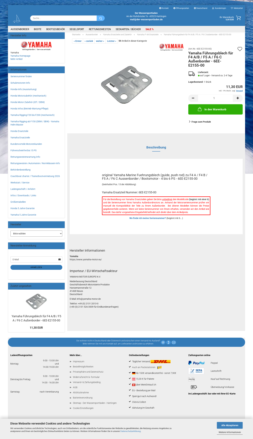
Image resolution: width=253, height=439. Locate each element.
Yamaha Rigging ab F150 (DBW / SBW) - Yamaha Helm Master (34, 125)
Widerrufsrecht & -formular (86, 379)
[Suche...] (101, 18)
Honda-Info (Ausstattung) (23, 91)
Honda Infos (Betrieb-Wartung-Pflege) (29, 110)
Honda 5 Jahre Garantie (22, 210)
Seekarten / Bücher (128, 29)
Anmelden (36, 269)
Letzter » (111, 43)
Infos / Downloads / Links (23, 197)
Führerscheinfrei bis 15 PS (23, 152)
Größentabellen (18, 204)
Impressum (78, 363)
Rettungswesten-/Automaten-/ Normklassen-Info (35, 165)
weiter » (100, 43)
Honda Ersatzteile (19, 133)
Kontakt (164, 8)
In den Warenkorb (211, 110)
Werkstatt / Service (19, 184)
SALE (149, 29)
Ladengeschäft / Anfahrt (22, 191)
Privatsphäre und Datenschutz (88, 373)
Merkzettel (237, 8)
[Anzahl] (215, 100)
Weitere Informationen (230, 432)
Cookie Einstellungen (83, 410)
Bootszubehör (55, 29)
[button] (193, 100)
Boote (37, 29)
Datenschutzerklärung (130, 431)
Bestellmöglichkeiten (83, 368)
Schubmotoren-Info (20, 84)
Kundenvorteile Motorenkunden (26, 146)
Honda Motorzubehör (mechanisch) (28, 97)
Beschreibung (156, 149)
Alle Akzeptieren (229, 425)
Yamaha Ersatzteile (20, 139)
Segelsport (77, 29)
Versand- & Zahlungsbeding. (87, 384)
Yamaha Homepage (20, 57)
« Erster (77, 43)
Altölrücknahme (81, 394)
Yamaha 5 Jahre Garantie (23, 216)
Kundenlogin (219, 8)
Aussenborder (20, 29)
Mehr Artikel (16, 61)
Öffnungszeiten (181, 8)
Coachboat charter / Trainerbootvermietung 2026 (35, 178)
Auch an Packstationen (147, 369)
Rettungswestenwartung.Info (25, 158)
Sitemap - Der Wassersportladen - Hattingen (95, 404)
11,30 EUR (36, 329)
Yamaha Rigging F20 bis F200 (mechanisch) (32, 117)
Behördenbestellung (20, 171)
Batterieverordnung (82, 399)
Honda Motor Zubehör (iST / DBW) (27, 104)
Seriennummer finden (21, 78)
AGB (75, 389)
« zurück (89, 43)
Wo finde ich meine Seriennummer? (147, 220)
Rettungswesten (100, 29)
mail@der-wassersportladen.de (146, 19)
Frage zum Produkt (201, 123)
